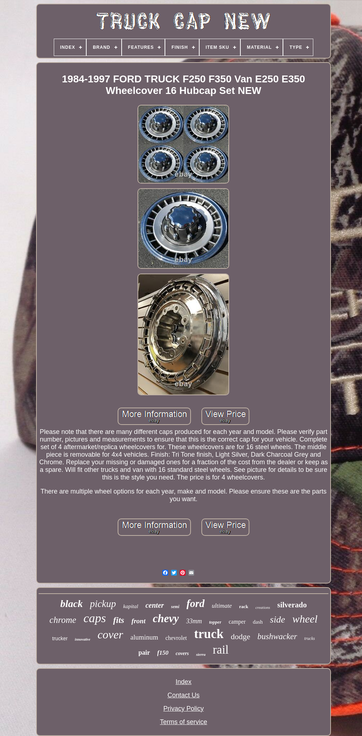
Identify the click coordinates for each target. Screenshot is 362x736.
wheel (305, 619)
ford (196, 603)
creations (263, 607)
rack (243, 606)
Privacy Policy (183, 708)
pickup (103, 603)
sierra (200, 654)
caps (94, 618)
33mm (194, 621)
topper (215, 622)
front (138, 621)
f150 (163, 652)
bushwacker (277, 636)
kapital (130, 606)
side (277, 619)
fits (118, 620)
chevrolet (176, 638)
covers (182, 653)
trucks (309, 638)
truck (209, 634)
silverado (292, 605)
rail (221, 649)
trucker (60, 638)
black (71, 603)
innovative (82, 639)
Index (183, 681)
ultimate (222, 605)
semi (175, 606)
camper (236, 622)
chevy (166, 618)
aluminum (144, 637)
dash (258, 622)
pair (144, 652)
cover (110, 634)
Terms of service (183, 722)
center (154, 605)
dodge (240, 636)
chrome (62, 620)
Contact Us (183, 695)
